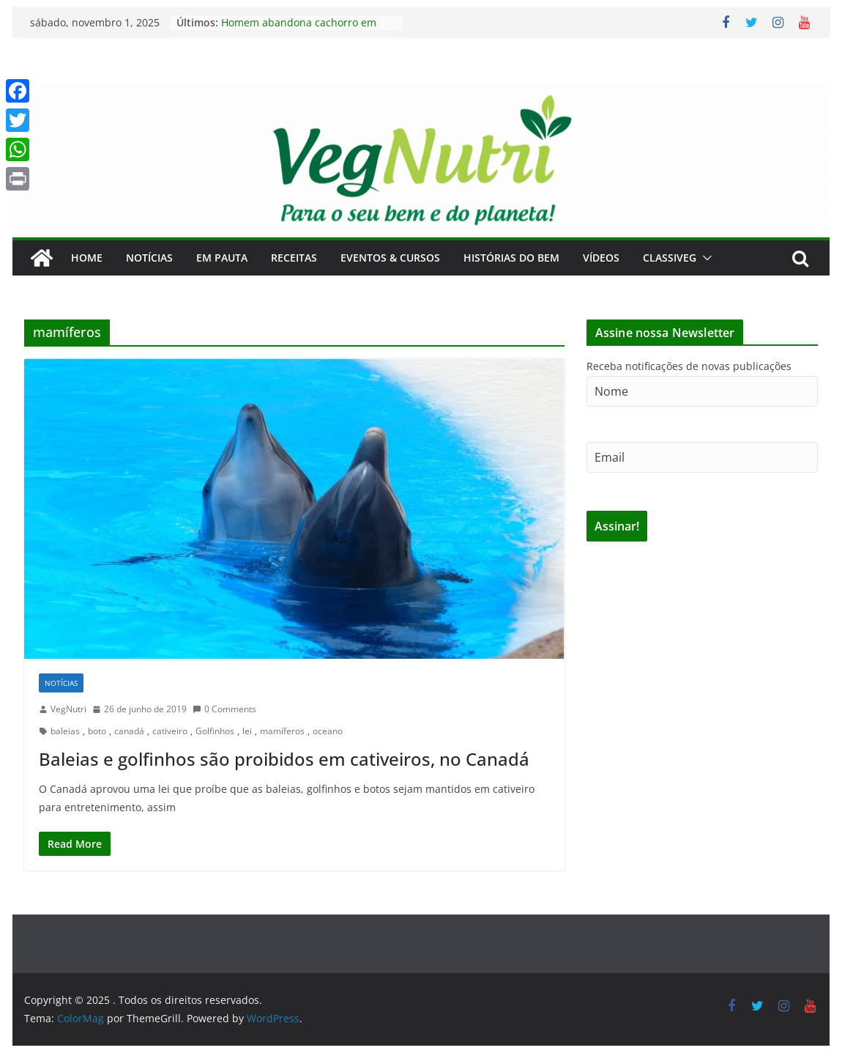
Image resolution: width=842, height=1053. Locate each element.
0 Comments (224, 709)
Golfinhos (214, 731)
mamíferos (282, 731)
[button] (704, 258)
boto (97, 731)
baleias (65, 731)
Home (87, 258)
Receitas (294, 258)
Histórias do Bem (511, 258)
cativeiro (169, 731)
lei (247, 731)
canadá (129, 731)
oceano (328, 731)
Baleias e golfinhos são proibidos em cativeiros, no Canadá (284, 759)
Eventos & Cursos (390, 258)
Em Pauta (221, 258)
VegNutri (68, 709)
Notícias (149, 258)
